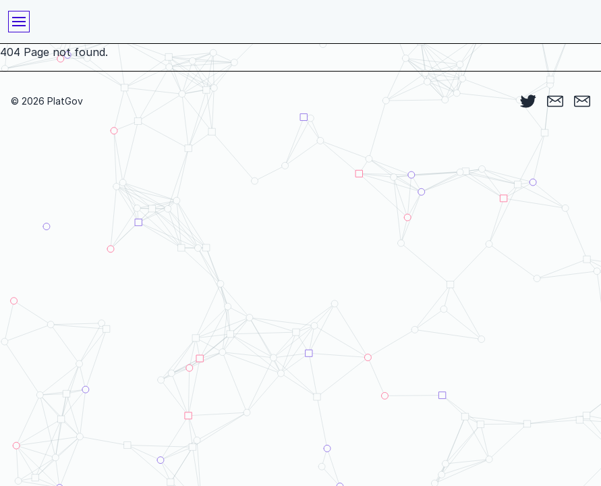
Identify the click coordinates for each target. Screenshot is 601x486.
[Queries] (582, 101)
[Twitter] (528, 101)
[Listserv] (555, 101)
